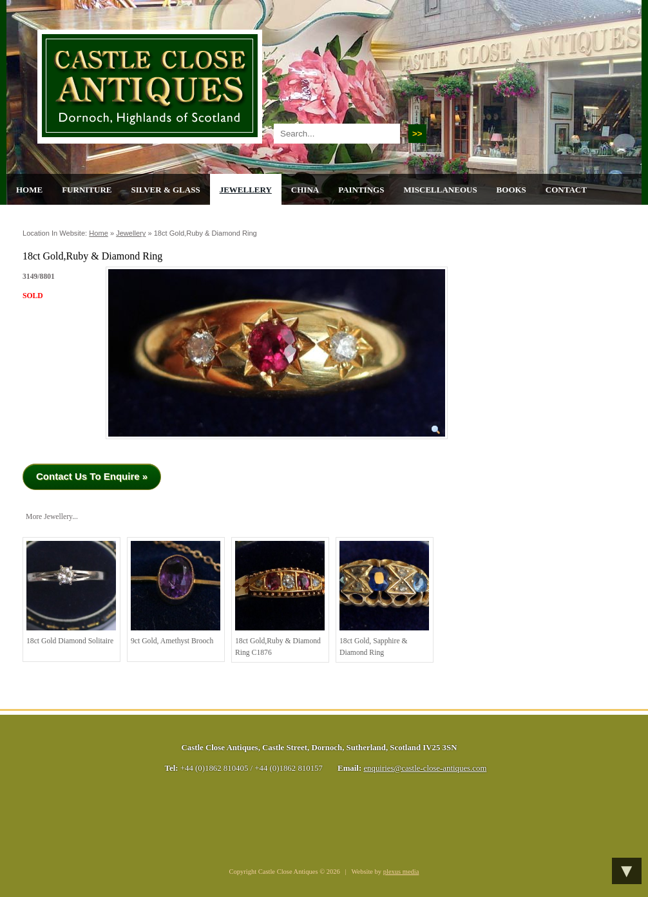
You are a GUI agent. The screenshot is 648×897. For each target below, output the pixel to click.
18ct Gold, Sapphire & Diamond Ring (384, 599)
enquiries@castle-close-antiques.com (424, 768)
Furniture (86, 189)
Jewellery (246, 189)
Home (29, 189)
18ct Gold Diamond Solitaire (71, 593)
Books (511, 189)
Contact (566, 189)
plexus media (401, 871)
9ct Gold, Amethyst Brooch (175, 593)
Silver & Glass (165, 189)
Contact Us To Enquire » (92, 476)
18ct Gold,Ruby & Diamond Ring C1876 (280, 599)
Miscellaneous (440, 189)
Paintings (361, 189)
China (305, 189)
